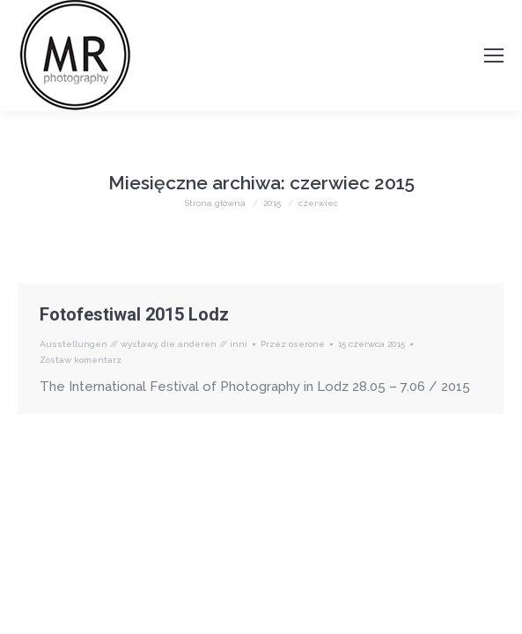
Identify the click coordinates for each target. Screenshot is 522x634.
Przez (293, 344)
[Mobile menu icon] (493, 55)
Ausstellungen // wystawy (98, 344)
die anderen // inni (204, 344)
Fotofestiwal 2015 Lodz (134, 314)
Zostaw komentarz (80, 360)
